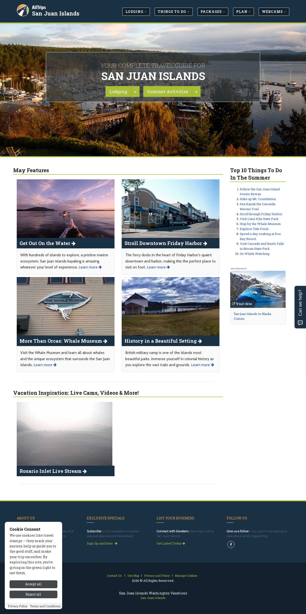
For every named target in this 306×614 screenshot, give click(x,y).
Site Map (133, 575)
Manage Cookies (186, 575)
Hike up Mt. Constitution (258, 199)
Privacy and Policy (157, 575)
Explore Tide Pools (254, 229)
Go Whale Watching (254, 253)
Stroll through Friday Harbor (261, 214)
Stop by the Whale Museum (260, 224)
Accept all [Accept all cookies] (33, 584)
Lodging (118, 91)
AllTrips (39, 7)
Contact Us (114, 575)
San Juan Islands (56, 12)
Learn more (90, 267)
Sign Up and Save (102, 543)
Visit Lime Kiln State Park (259, 219)
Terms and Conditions (45, 606)
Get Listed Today (171, 543)
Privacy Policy (17, 606)
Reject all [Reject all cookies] (33, 594)
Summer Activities (167, 91)
